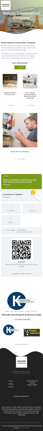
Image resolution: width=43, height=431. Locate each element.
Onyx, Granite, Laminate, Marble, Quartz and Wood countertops (30, 95)
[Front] (6, 5)
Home (11, 381)
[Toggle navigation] (40, 5)
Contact (10, 387)
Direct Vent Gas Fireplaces (20, 151)
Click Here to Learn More (21, 319)
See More (20, 67)
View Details (10, 105)
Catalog (10, 384)
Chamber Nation (24, 428)
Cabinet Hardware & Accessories (10, 93)
